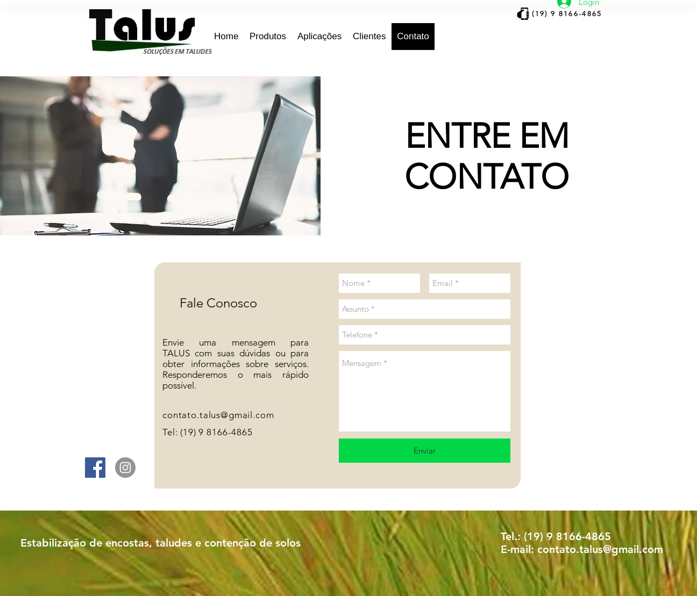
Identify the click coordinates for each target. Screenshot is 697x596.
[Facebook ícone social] (95, 467)
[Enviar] (424, 451)
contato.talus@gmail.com (218, 415)
